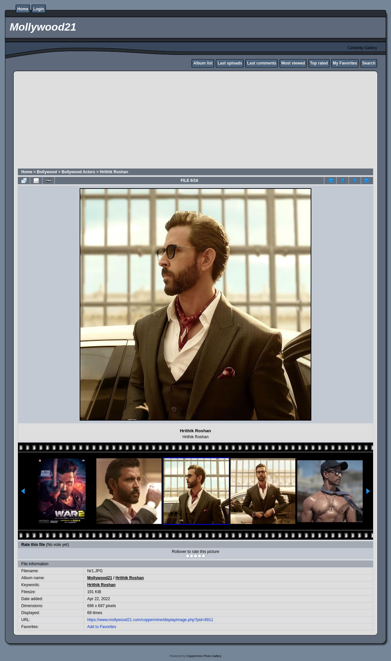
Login (38, 9)
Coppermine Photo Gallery (203, 656)
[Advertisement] (136, 120)
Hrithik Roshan (114, 172)
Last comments (261, 63)
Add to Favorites (101, 626)
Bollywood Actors (78, 172)
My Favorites (345, 63)
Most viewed (293, 63)
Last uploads (229, 63)
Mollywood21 (99, 578)
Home (22, 9)
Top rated (319, 63)
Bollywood (47, 172)
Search (368, 63)
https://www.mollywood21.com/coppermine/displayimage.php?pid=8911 (150, 619)
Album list (202, 63)
